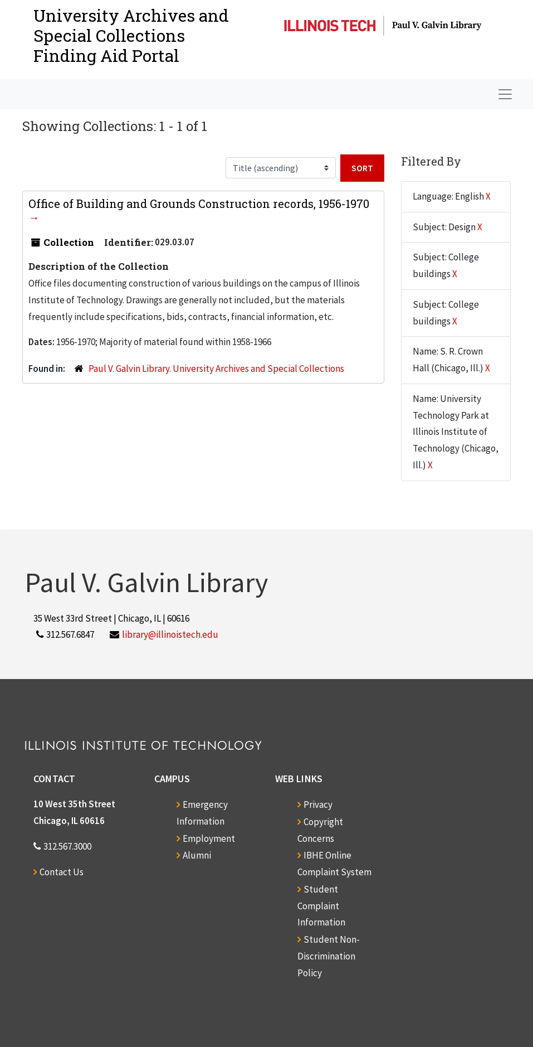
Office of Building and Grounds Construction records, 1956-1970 (198, 203)
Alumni (197, 855)
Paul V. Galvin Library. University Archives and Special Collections (216, 368)
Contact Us (62, 872)
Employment (209, 838)
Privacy (318, 804)
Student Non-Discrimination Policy (328, 956)
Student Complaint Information (321, 906)
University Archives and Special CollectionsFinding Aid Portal (131, 35)
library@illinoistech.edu (170, 634)
